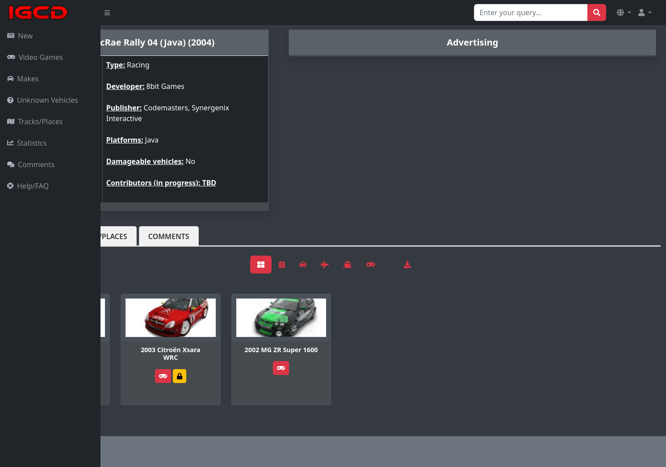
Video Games (35, 57)
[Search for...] (531, 12)
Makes (23, 79)
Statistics (26, 143)
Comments (30, 164)
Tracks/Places (35, 121)
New (20, 36)
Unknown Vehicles (42, 100)
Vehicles (133, 236)
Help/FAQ (28, 186)
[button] (624, 12)
